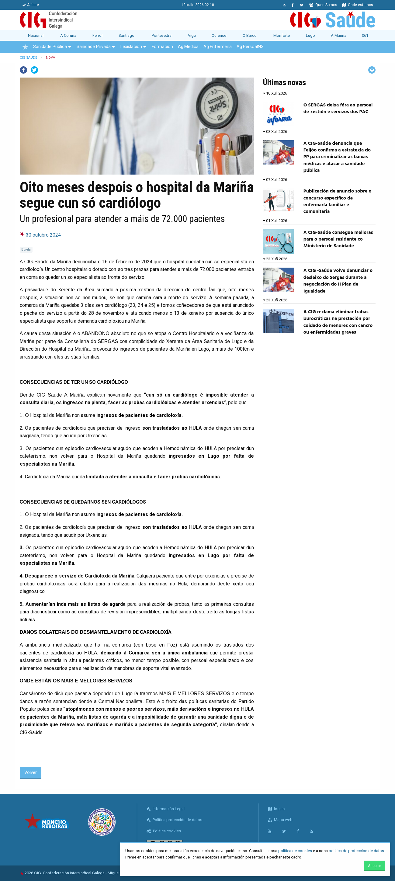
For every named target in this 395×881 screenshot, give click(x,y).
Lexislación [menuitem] (131, 46)
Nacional (35, 35)
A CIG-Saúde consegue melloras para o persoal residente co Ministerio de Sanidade (338, 239)
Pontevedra (162, 35)
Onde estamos (357, 5)
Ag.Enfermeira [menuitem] (217, 46)
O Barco (250, 35)
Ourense (219, 35)
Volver (30, 772)
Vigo (192, 35)
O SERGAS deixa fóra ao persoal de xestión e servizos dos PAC (338, 108)
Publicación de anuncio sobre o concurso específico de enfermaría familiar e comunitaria (337, 201)
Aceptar (374, 866)
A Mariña (338, 35)
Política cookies (164, 831)
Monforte (281, 35)
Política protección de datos (174, 819)
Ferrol (97, 35)
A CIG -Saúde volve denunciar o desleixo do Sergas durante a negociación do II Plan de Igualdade (337, 281)
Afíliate (30, 5)
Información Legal (166, 808)
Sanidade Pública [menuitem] (50, 46)
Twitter (34, 70)
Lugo (310, 35)
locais (276, 808)
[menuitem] (25, 47)
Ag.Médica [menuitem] (188, 46)
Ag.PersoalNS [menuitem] (250, 46)
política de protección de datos (356, 850)
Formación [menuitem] (162, 46)
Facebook (23, 70)
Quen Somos (323, 5)
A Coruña (68, 35)
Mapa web (280, 819)
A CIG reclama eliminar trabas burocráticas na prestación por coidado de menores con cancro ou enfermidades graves (338, 322)
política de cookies (295, 850)
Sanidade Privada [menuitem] (94, 46)
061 (365, 35)
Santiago (126, 35)
